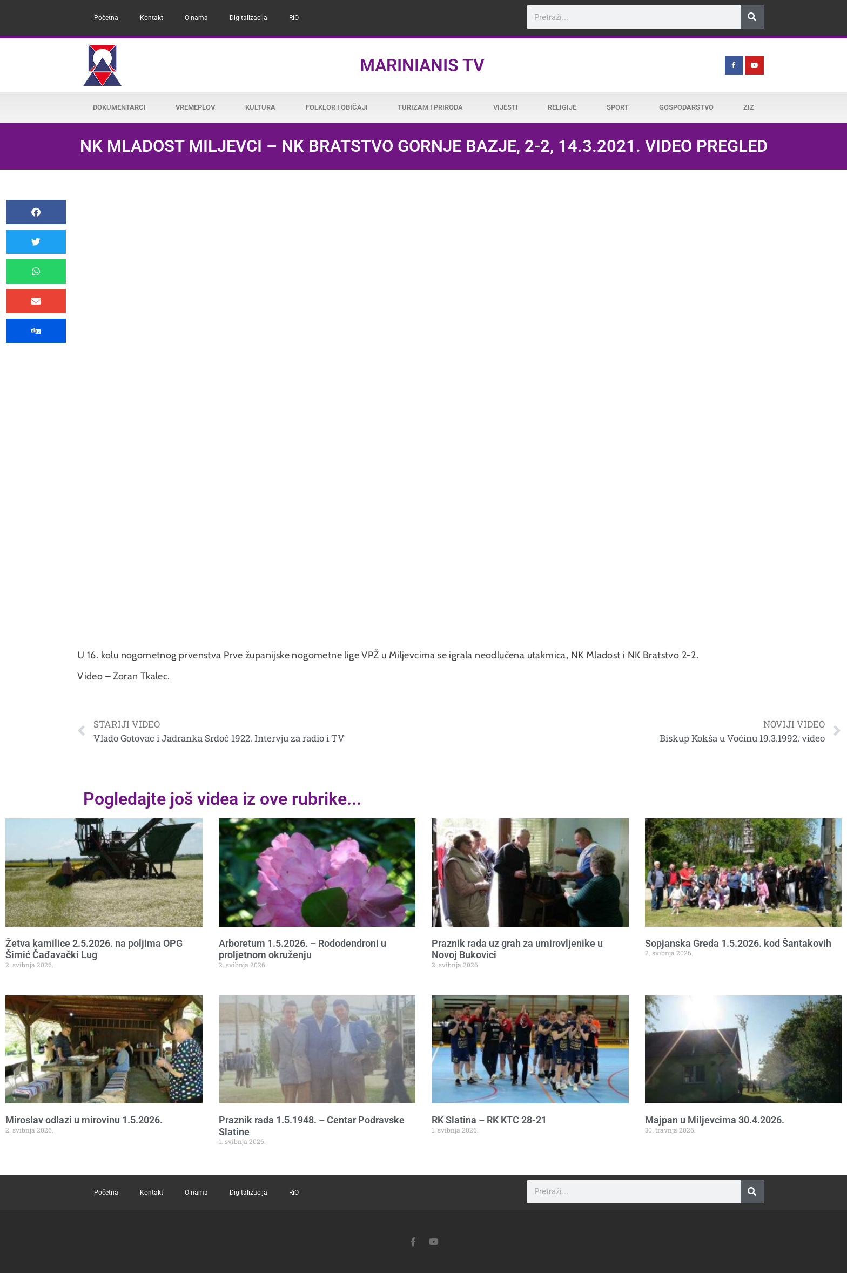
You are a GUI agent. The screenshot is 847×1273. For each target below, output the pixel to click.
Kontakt (151, 18)
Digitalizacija (248, 18)
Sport (618, 107)
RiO (294, 18)
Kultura (260, 107)
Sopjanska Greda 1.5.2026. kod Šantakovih (738, 943)
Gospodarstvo (686, 107)
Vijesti (505, 107)
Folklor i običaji (337, 107)
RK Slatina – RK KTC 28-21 (489, 1120)
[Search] (752, 17)
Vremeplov (195, 107)
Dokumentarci (119, 107)
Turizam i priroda (430, 107)
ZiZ (748, 107)
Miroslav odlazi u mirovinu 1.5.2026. (84, 1120)
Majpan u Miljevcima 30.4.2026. (714, 1120)
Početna (106, 18)
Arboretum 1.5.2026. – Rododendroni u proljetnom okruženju (302, 949)
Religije (562, 107)
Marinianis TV (422, 65)
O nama (196, 18)
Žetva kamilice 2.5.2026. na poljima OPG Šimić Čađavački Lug (94, 949)
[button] (36, 212)
